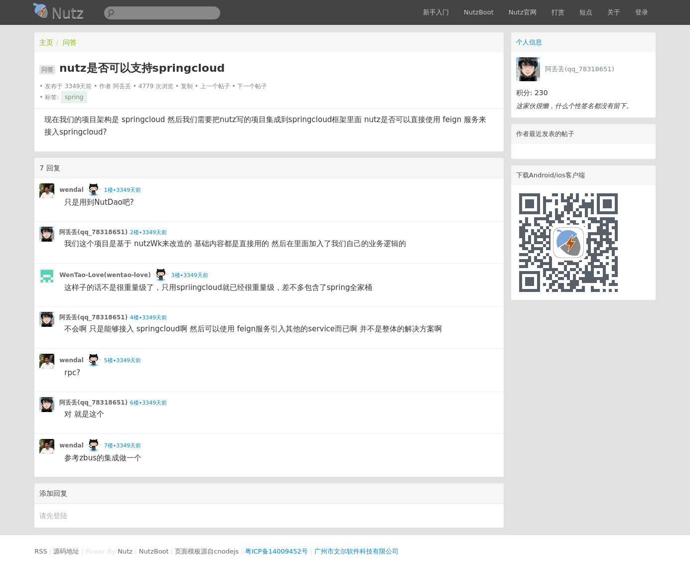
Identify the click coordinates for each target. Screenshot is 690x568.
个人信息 (529, 42)
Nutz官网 (523, 12)
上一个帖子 (215, 86)
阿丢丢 (122, 86)
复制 (187, 86)
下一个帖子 (252, 86)
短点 (585, 12)
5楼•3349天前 (122, 360)
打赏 (558, 12)
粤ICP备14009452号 (276, 551)
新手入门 (436, 12)
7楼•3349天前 (122, 445)
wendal (71, 189)
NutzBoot (479, 12)
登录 (641, 12)
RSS (40, 551)
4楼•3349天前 (148, 317)
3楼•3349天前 (189, 275)
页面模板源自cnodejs (207, 551)
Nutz (125, 551)
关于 (613, 12)
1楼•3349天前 (122, 190)
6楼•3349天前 (148, 403)
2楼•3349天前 (148, 232)
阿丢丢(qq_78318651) (579, 69)
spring (74, 97)
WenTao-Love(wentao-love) (104, 275)
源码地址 (66, 551)
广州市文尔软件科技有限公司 (356, 551)
